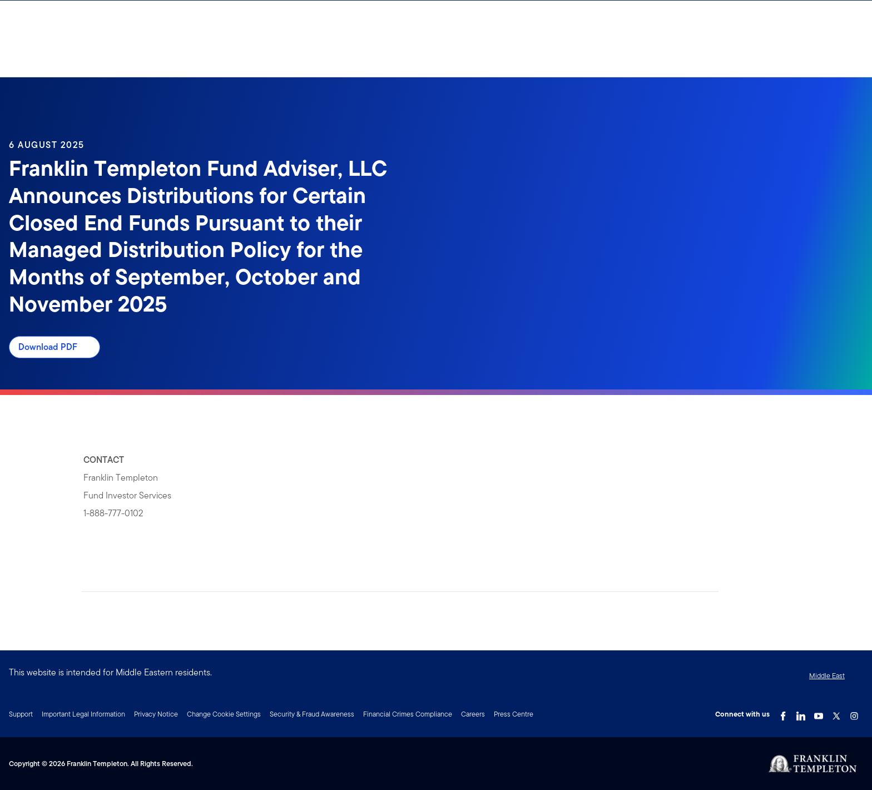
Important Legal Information (83, 714)
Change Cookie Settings (224, 714)
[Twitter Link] (836, 713)
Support (21, 714)
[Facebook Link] (783, 713)
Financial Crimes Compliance (407, 714)
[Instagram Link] (854, 713)
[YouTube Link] (819, 713)
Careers (473, 714)
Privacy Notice (156, 714)
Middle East (827, 675)
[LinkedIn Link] (801, 713)
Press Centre (513, 714)
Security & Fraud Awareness (312, 714)
